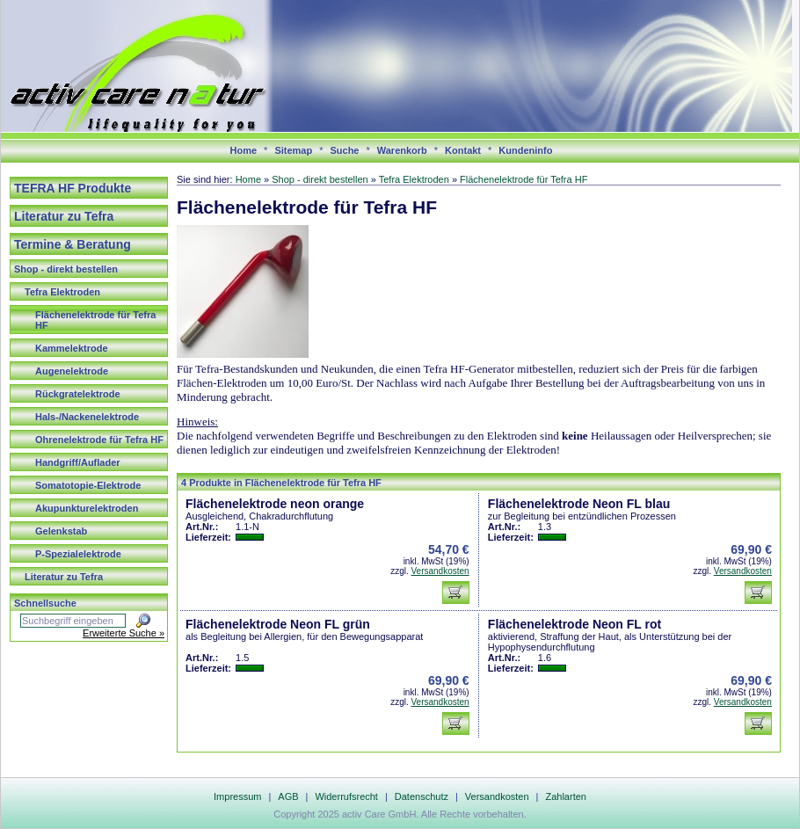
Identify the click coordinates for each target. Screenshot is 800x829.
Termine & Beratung (72, 244)
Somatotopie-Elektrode (88, 485)
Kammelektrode (71, 348)
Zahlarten (565, 796)
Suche (344, 150)
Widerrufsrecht (346, 796)
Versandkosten (440, 571)
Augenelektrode (71, 371)
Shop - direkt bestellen (66, 269)
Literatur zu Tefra (63, 216)
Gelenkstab (61, 531)
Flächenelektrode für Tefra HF (95, 320)
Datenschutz (421, 796)
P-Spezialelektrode (78, 554)
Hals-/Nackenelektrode (87, 416)
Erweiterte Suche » (123, 633)
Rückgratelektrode (77, 394)
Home (244, 150)
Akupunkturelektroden (86, 508)
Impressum (237, 796)
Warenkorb (402, 150)
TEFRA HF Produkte (72, 188)
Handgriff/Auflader (77, 462)
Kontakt (463, 150)
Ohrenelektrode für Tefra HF (99, 439)
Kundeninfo (525, 150)
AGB (288, 796)
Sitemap (293, 150)
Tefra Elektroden (62, 292)
